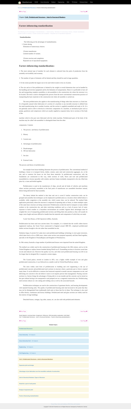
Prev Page (22, 11)
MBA (68, 2)
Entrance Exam (84, 2)
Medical (53, 2)
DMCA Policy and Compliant (74, 404)
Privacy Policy (54, 404)
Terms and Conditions (62, 404)
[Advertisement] (102, 32)
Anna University (45, 2)
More (91, 2)
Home (19, 8)
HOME (36, 2)
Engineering (61, 2)
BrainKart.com (27, 2)
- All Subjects (27, 335)
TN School (74, 2)
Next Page (84, 11)
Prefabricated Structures (29, 8)
